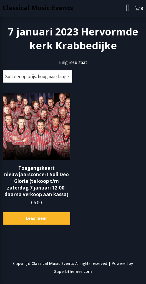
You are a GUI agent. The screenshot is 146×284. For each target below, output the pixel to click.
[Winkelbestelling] (37, 76)
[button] (36, 126)
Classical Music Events (38, 7)
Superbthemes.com (73, 271)
